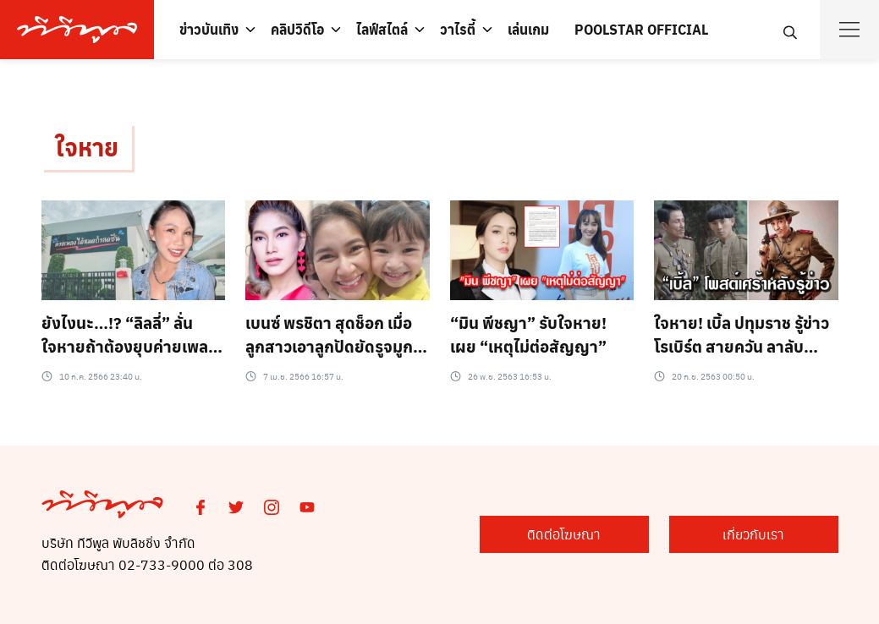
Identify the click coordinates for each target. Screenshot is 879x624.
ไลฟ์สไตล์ (382, 29)
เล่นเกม (528, 29)
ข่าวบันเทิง (209, 29)
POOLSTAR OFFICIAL (641, 29)
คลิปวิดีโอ (297, 29)
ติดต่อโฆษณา (564, 534)
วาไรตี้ (457, 29)
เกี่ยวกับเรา (753, 534)
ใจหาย (86, 146)
